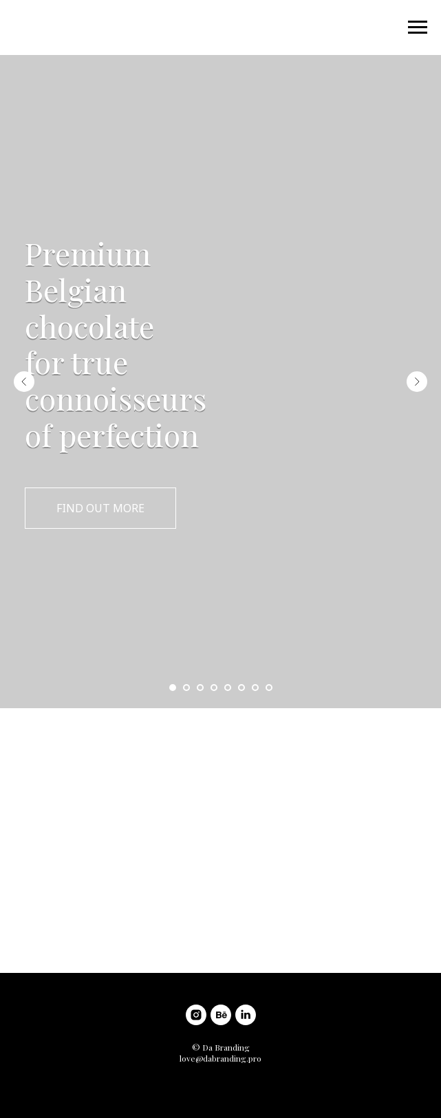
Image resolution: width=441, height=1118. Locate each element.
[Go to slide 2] (186, 687)
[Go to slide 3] (200, 687)
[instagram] (196, 1015)
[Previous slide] (24, 381)
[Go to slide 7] (255, 687)
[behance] (221, 1015)
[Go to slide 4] (214, 687)
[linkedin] (245, 1015)
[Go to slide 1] (172, 687)
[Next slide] (417, 381)
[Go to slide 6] (241, 687)
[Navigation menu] (417, 27)
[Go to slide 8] (269, 687)
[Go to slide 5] (227, 687)
